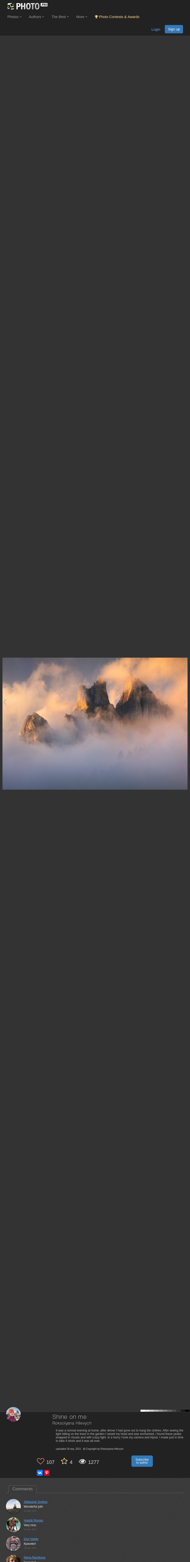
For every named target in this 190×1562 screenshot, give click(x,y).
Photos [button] (14, 17)
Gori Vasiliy (31, 1539)
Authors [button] (36, 17)
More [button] (81, 17)
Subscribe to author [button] (142, 1461)
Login (155, 29)
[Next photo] (185, 701)
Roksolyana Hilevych (72, 1423)
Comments (22, 1489)
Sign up (174, 29)
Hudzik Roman (33, 1520)
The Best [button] (60, 17)
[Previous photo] (4, 701)
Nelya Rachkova (34, 1557)
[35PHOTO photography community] (27, 6)
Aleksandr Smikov (36, 1502)
